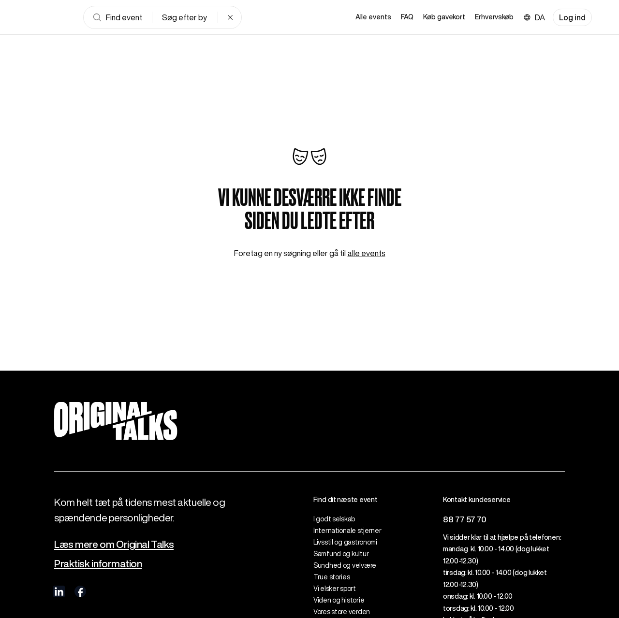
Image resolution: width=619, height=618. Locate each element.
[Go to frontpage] (50, 17)
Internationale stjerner (347, 530)
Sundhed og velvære (344, 565)
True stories (331, 577)
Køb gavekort (444, 17)
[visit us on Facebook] (80, 591)
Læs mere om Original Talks (114, 544)
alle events (366, 253)
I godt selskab (334, 519)
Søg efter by (184, 17)
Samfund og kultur (340, 553)
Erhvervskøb (494, 17)
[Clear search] (230, 17)
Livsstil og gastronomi (345, 542)
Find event (117, 17)
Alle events (373, 17)
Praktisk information (98, 564)
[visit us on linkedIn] (59, 591)
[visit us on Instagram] (101, 591)
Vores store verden (341, 611)
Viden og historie (338, 600)
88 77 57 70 (464, 519)
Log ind (572, 17)
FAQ (407, 17)
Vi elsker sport (334, 588)
